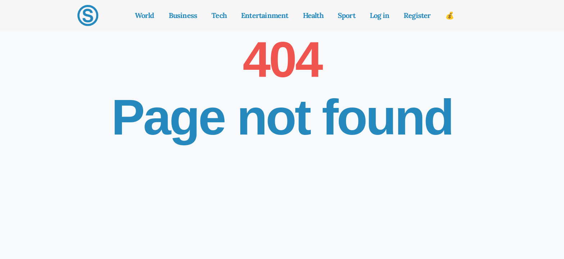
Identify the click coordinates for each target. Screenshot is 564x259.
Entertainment (264, 15)
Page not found (282, 117)
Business (183, 15)
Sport (346, 15)
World (144, 15)
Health (313, 15)
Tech (219, 15)
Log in (379, 15)
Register (417, 15)
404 (281, 59)
